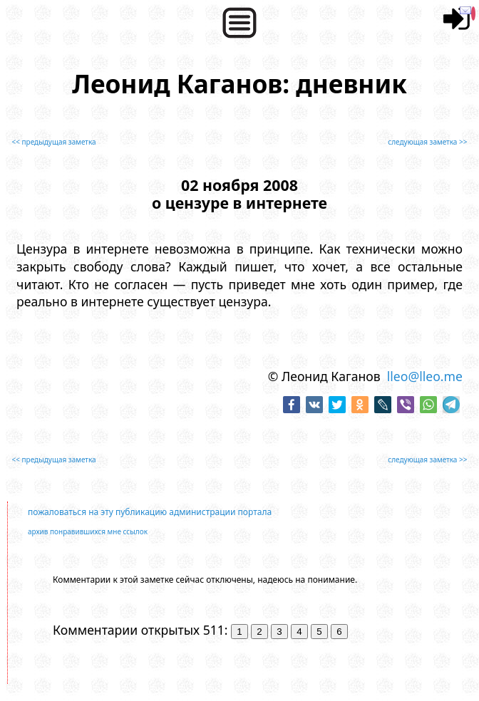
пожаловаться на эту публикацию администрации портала (150, 512)
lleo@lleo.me (425, 376)
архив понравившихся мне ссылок (88, 531)
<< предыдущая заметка (54, 142)
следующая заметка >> (427, 142)
